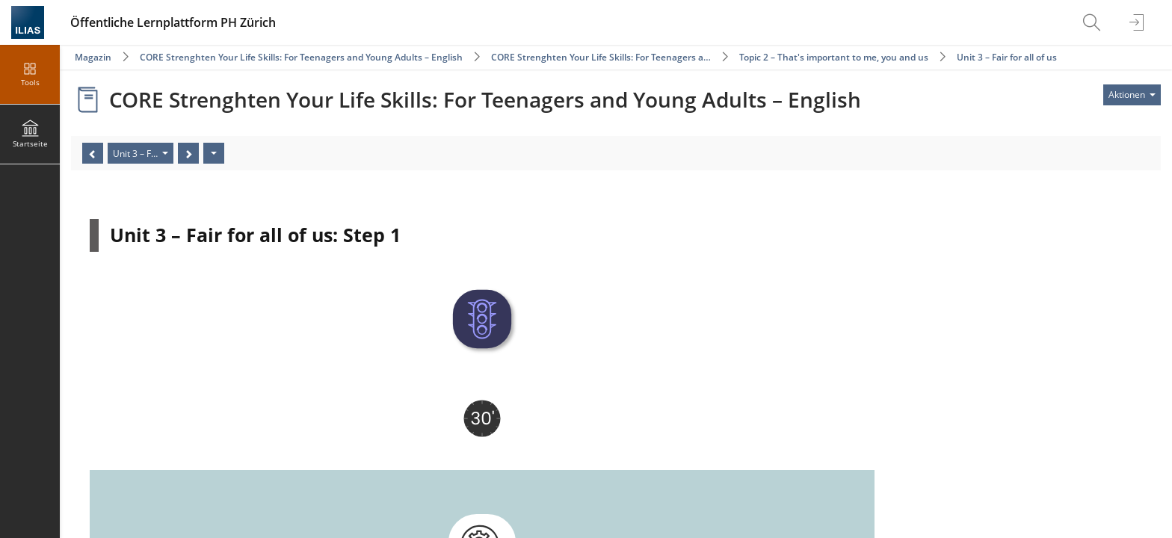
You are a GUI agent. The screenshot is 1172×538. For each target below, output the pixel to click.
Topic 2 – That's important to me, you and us (833, 57)
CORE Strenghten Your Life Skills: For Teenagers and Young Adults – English (301, 57)
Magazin (93, 57)
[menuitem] (1093, 22)
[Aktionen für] (1132, 94)
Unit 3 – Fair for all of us (1007, 57)
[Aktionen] (213, 153)
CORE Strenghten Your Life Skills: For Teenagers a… (601, 57)
